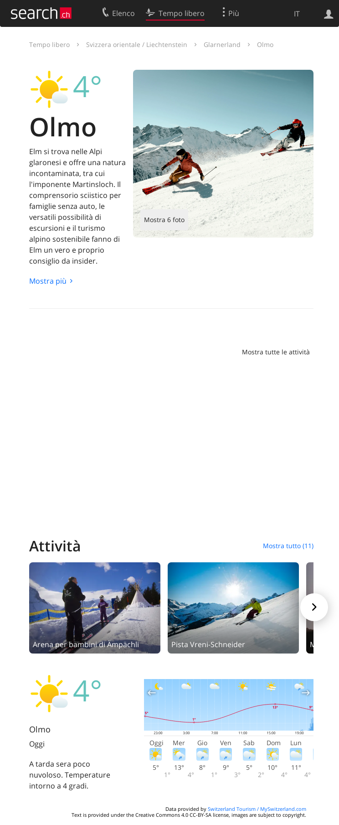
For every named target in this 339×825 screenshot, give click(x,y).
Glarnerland (222, 44)
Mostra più (48, 281)
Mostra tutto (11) (288, 545)
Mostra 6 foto (164, 219)
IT (297, 14)
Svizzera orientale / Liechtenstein (136, 44)
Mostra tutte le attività (276, 352)
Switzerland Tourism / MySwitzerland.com (257, 808)
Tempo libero (49, 44)
